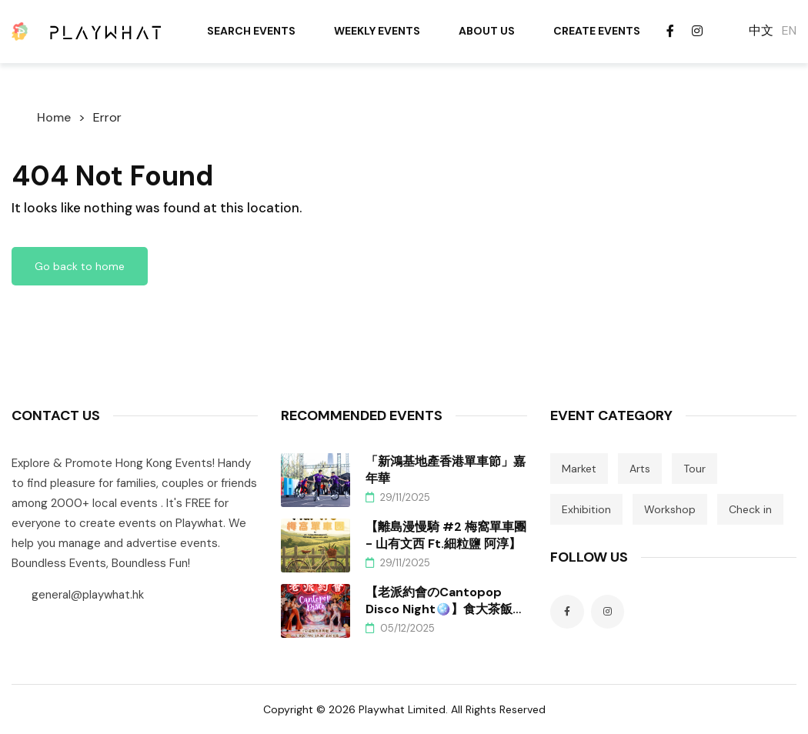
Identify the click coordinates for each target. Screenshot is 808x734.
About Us (487, 31)
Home (54, 117)
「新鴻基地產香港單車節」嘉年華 (446, 469)
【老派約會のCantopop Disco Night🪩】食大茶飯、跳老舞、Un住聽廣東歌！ (445, 601)
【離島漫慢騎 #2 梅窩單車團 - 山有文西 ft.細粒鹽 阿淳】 (446, 535)
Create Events (596, 31)
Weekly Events (377, 31)
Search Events (251, 31)
